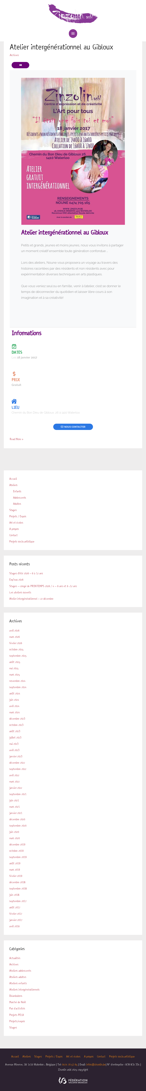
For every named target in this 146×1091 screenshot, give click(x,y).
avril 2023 (14, 748)
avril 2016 (14, 924)
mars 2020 (14, 836)
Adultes (17, 503)
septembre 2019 (17, 855)
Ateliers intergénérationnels (24, 987)
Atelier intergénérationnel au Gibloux (60, 47)
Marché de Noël (17, 999)
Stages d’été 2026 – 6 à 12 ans (26, 572)
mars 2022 (14, 780)
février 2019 (15, 873)
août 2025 (14, 661)
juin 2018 (14, 892)
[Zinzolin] (73, 14)
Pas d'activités (17, 1005)
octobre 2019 (16, 848)
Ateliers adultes (17, 974)
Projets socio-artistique (21, 541)
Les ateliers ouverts (20, 591)
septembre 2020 (17, 823)
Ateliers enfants (17, 980)
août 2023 (14, 729)
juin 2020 (14, 830)
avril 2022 (14, 773)
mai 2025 (13, 667)
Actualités (14, 955)
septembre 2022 (17, 767)
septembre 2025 (17, 654)
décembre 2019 (17, 842)
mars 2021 (14, 805)
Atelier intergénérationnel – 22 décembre (31, 597)
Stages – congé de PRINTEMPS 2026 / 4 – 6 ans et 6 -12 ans (42, 585)
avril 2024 (14, 704)
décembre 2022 (17, 761)
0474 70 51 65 (69, 1061)
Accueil (13, 478)
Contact (13, 534)
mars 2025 (14, 673)
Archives (13, 961)
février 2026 (15, 642)
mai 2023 (13, 742)
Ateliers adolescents (20, 968)
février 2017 (15, 911)
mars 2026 (14, 636)
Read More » (16, 438)
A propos (14, 528)
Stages (13, 509)
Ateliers (13, 484)
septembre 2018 (18, 886)
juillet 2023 (15, 736)
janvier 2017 (15, 917)
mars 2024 (14, 711)
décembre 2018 (17, 880)
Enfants (17, 490)
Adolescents (19, 497)
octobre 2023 (16, 723)
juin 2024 (14, 698)
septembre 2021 (17, 792)
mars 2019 (14, 867)
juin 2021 (14, 798)
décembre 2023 (17, 717)
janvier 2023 (15, 754)
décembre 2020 (17, 817)
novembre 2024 (17, 679)
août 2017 (14, 905)
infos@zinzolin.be (96, 1061)
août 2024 (14, 692)
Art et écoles (16, 522)
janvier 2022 (15, 786)
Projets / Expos (17, 516)
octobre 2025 (16, 648)
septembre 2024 (17, 686)
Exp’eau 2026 (16, 579)
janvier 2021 (15, 811)
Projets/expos (17, 1018)
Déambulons (15, 993)
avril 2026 (14, 629)
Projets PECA (16, 1012)
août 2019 (14, 861)
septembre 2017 (17, 898)
